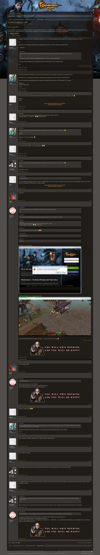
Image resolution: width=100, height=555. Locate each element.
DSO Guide (59, 104)
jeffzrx (10, 201)
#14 (90, 433)
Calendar (18, 13)
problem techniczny (14, 33)
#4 (90, 121)
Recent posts (12, 16)
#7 (90, 171)
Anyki (10, 104)
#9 (90, 200)
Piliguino (11, 417)
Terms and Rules (84, 553)
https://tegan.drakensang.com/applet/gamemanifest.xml (40, 77)
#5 (90, 141)
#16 (90, 460)
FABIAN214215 (21, 69)
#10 (90, 357)
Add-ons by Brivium (58, 553)
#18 (90, 489)
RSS (91, 551)
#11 (90, 372)
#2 (90, 88)
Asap (10, 461)
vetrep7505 (11, 169)
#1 (90, 67)
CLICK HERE (65, 31)
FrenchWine (12, 446)
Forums (12, 13)
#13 (90, 416)
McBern (11, 154)
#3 (90, 106)
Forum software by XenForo (17, 553)
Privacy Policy (90, 553)
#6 (90, 153)
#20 (90, 538)
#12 (90, 404)
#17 (90, 475)
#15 (90, 446)
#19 (90, 507)
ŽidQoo (10, 122)
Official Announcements (52, 104)
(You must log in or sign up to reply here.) (84, 542)
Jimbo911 (25, 23)
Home (90, 551)
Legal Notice (83, 551)
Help (87, 551)
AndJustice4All (20, 359)
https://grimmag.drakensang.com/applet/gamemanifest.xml (36, 115)
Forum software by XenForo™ (37, 553)
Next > (19, 35)
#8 (90, 188)
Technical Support (16, 23)
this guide (26, 386)
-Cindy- (10, 83)
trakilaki (11, 215)
